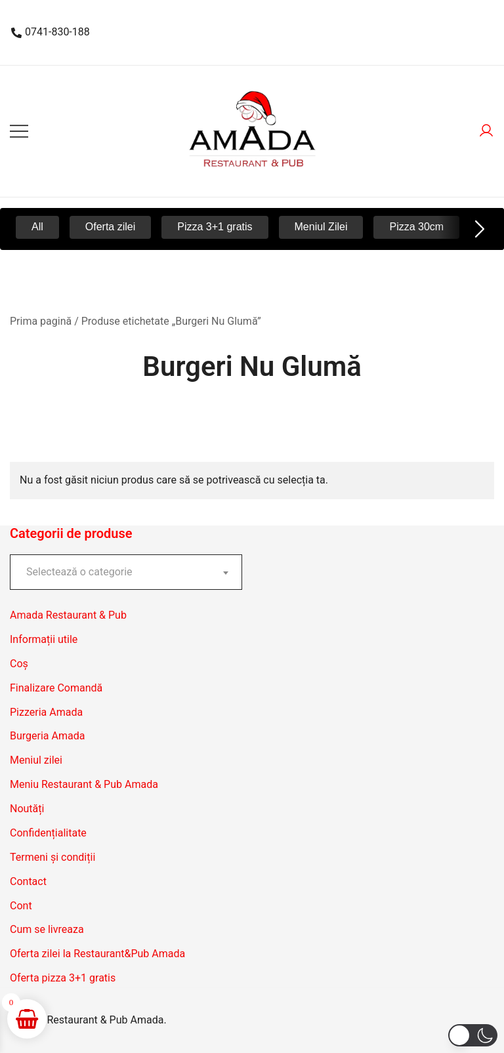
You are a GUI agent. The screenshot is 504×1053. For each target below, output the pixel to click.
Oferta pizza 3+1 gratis (63, 978)
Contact (28, 881)
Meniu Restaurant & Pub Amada (84, 784)
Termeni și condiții (52, 857)
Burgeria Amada (47, 736)
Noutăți (27, 808)
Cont (21, 905)
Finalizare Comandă (56, 688)
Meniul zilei (36, 760)
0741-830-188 (50, 32)
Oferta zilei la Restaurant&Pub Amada (97, 953)
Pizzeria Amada (46, 712)
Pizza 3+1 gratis (214, 226)
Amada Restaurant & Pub (68, 615)
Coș (19, 663)
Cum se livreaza (47, 929)
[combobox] (126, 572)
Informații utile (43, 639)
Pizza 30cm (416, 226)
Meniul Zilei (321, 226)
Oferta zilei (110, 226)
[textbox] (126, 572)
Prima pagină (41, 321)
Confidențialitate (48, 833)
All (37, 226)
